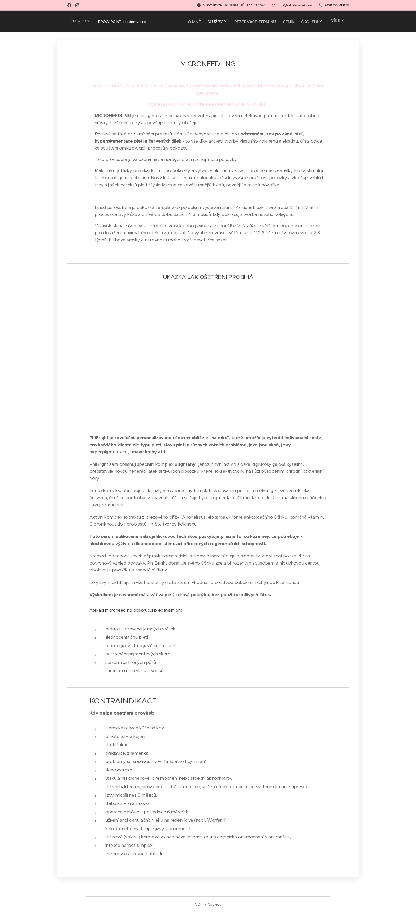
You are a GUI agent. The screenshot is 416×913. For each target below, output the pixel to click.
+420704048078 (336, 5)
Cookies (214, 904)
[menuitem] (181, 21)
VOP (198, 904)
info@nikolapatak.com (295, 5)
